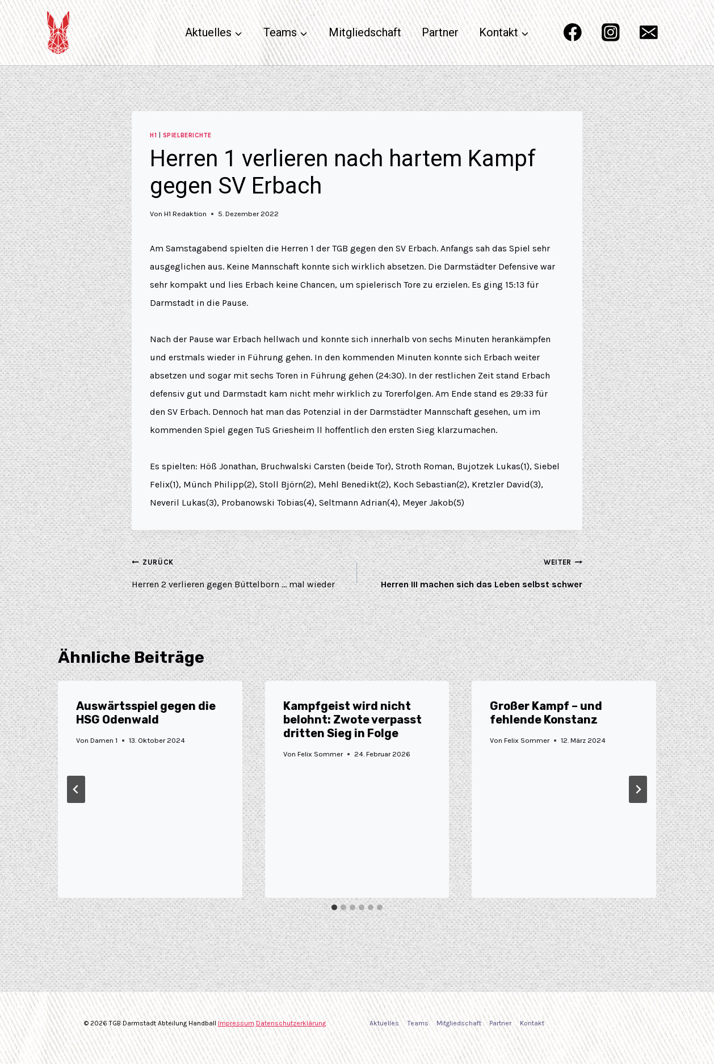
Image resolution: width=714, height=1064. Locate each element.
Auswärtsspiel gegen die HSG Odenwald (146, 712)
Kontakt (532, 1023)
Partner (440, 32)
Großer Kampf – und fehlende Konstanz (546, 712)
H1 (153, 135)
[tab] (334, 907)
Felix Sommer (320, 754)
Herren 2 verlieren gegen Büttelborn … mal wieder (240, 571)
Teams (418, 1023)
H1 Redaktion (185, 213)
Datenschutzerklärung (291, 1023)
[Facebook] (572, 33)
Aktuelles (384, 1023)
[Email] (649, 33)
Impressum (236, 1023)
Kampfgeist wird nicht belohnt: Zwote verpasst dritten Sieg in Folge (352, 719)
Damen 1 (103, 740)
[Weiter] (638, 789)
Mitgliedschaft (365, 32)
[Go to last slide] (76, 789)
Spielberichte (187, 135)
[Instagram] (610, 33)
